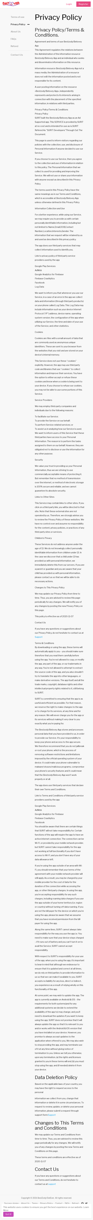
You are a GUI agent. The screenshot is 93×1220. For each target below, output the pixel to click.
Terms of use (17, 17)
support (52, 1184)
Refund (14, 46)
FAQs (13, 39)
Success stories (11, 1203)
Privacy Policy (18, 24)
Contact (58, 1203)
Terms (35, 1203)
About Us (15, 31)
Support (39, 637)
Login (69, 4)
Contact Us (17, 55)
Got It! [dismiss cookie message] (8, 1214)
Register (83, 4)
